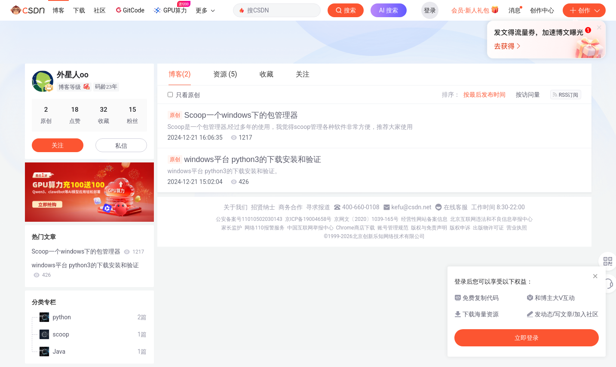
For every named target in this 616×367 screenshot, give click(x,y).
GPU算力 (171, 8)
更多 (205, 10)
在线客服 (456, 207)
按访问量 (528, 94)
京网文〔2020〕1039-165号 (366, 219)
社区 (100, 10)
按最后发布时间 (484, 94)
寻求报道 (318, 207)
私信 (121, 145)
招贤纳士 (263, 207)
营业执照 (516, 228)
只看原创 (184, 95)
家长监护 (231, 228)
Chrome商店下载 (355, 228)
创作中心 (542, 10)
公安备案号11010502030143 (249, 219)
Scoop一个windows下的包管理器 (233, 115)
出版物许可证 (488, 228)
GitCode (129, 10)
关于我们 (236, 207)
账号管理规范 (392, 228)
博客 (58, 10)
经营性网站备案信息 (424, 219)
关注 (58, 145)
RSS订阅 (566, 95)
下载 (79, 10)
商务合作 (291, 207)
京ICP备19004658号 (308, 219)
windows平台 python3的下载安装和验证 (244, 159)
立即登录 (527, 337)
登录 (430, 10)
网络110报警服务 (264, 228)
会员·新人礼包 (475, 9)
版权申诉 (460, 228)
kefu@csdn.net (412, 207)
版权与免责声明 (429, 228)
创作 (584, 10)
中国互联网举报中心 (310, 228)
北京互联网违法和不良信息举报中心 (491, 219)
